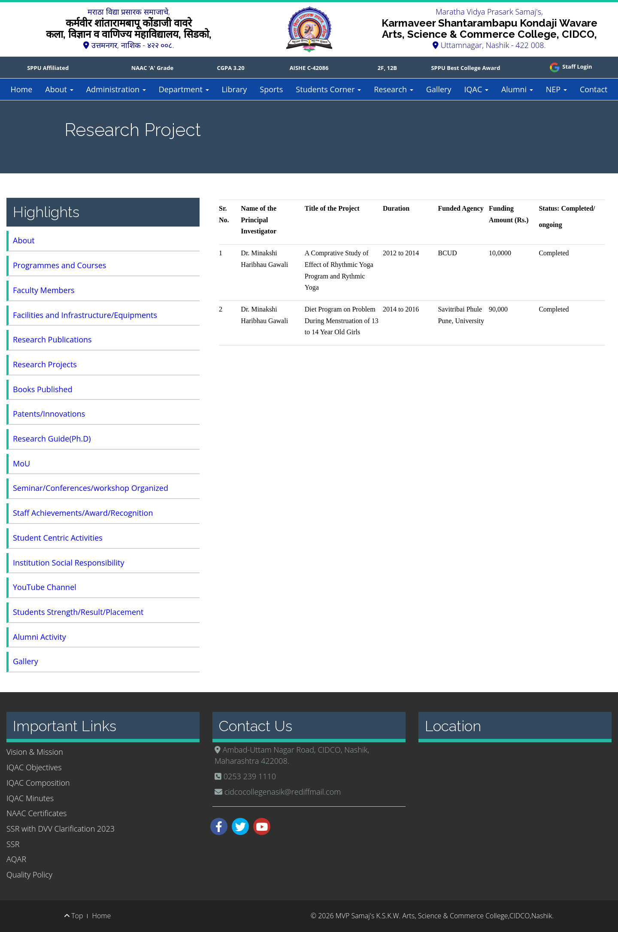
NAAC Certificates (36, 813)
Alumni (517, 89)
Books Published (43, 389)
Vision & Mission (34, 752)
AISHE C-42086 (309, 68)
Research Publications (52, 339)
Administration (116, 89)
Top (73, 915)
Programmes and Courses (59, 265)
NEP (556, 89)
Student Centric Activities (58, 538)
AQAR (16, 859)
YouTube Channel (44, 587)
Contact (594, 89)
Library (234, 89)
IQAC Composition (38, 783)
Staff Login (570, 66)
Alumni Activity (39, 637)
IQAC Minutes (30, 798)
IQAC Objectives (34, 767)
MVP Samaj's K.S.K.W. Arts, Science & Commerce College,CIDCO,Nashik (444, 915)
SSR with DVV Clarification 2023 (60, 828)
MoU (21, 463)
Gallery (438, 89)
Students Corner (328, 89)
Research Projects (45, 364)
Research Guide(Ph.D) (52, 438)
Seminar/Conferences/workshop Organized (90, 488)
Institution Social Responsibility (68, 562)
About (59, 89)
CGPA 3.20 (230, 68)
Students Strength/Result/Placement (78, 612)
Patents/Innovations (49, 414)
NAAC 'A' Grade (152, 68)
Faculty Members (44, 290)
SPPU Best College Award (465, 68)
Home (21, 89)
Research (393, 89)
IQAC (476, 89)
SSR (12, 844)
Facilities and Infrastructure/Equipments (85, 315)
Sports (271, 89)
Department (184, 89)
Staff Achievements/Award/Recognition (83, 513)
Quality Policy (29, 874)
